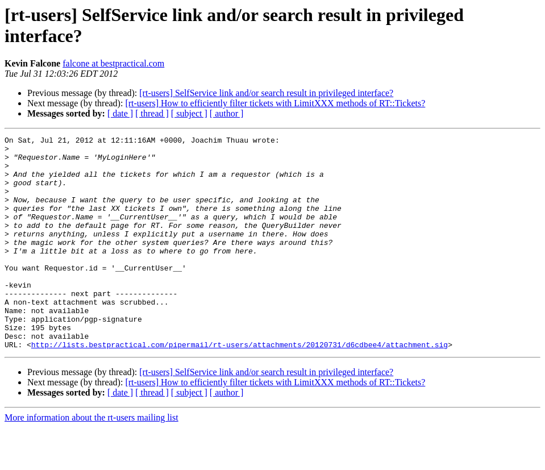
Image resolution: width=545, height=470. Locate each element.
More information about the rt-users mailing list (91, 460)
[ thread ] (152, 113)
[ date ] (120, 113)
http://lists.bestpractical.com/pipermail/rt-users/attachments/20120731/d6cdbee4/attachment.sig (239, 387)
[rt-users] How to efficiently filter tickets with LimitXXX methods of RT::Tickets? (275, 103)
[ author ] (227, 113)
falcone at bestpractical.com (113, 63)
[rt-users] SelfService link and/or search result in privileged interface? (266, 93)
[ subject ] (189, 113)
